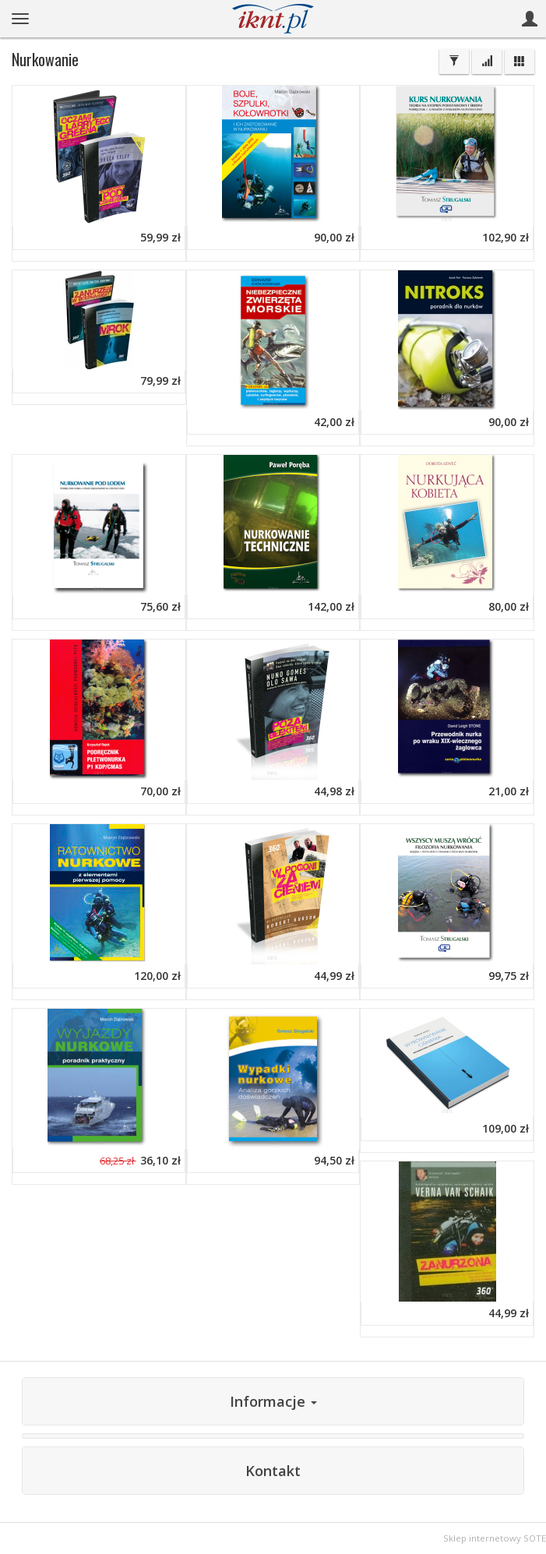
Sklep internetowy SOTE (494, 1538)
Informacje (273, 1401)
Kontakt (273, 1470)
